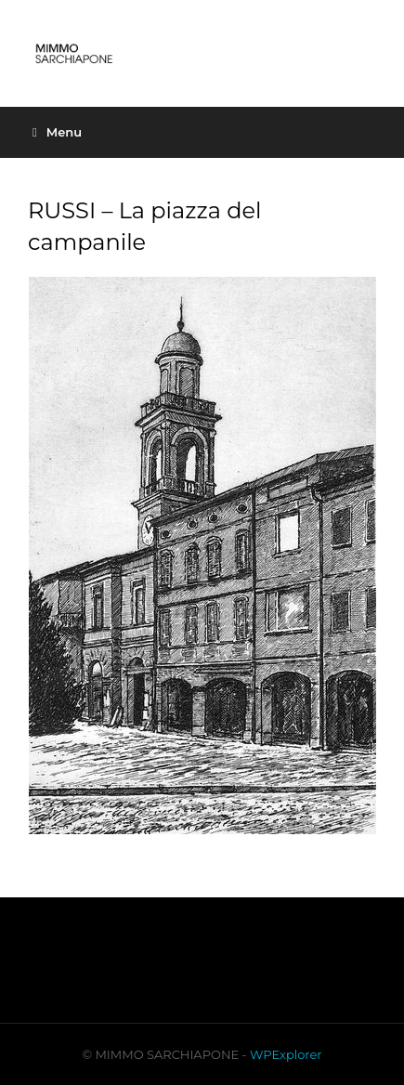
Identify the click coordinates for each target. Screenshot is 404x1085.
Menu (57, 131)
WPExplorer (285, 1054)
